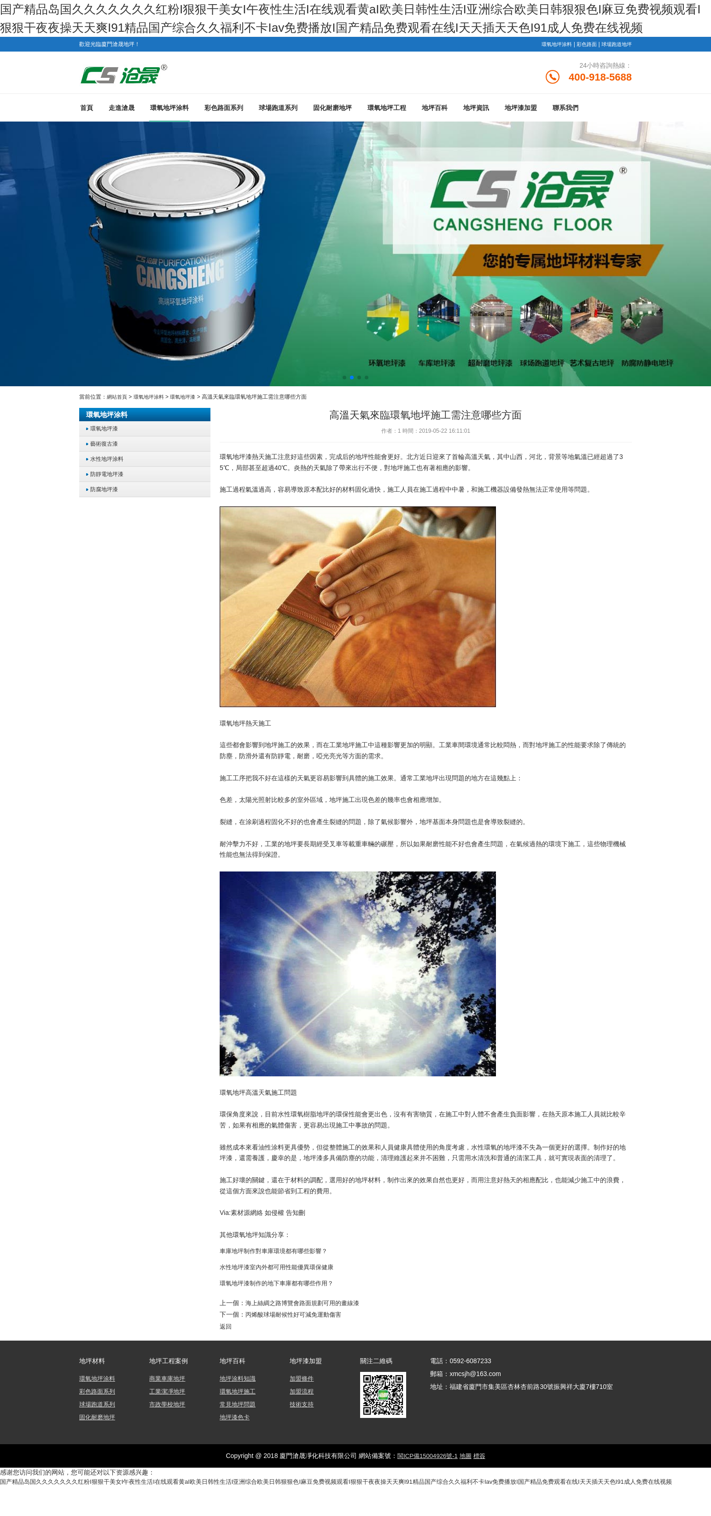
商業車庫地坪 (168, 1399)
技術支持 (302, 1425)
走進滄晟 (121, 130)
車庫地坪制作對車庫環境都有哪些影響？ (278, 1273)
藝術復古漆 (106, 466)
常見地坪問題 (239, 1425)
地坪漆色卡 (236, 1438)
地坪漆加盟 (521, 130)
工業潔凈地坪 (168, 1412)
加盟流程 (302, 1412)
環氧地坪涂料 (550, 62)
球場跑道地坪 (615, 62)
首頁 (86, 130)
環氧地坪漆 (188, 419)
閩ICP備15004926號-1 (426, 1477)
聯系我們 (565, 130)
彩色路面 (583, 62)
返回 (226, 1348)
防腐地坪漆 (106, 511)
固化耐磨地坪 (332, 130)
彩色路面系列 (223, 130)
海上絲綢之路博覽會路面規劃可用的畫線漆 (306, 1325)
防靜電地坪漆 (109, 496)
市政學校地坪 (168, 1425)
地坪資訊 (476, 130)
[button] (344, 400)
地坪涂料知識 (239, 1399)
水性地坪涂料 (109, 481)
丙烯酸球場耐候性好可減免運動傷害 (297, 1336)
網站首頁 (118, 419)
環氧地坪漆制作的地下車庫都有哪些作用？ (281, 1305)
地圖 (466, 1477)
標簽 (481, 1477)
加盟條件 (302, 1399)
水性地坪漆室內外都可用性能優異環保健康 (281, 1289)
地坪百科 (435, 130)
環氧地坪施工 (239, 1412)
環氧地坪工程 (386, 130)
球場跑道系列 (278, 130)
